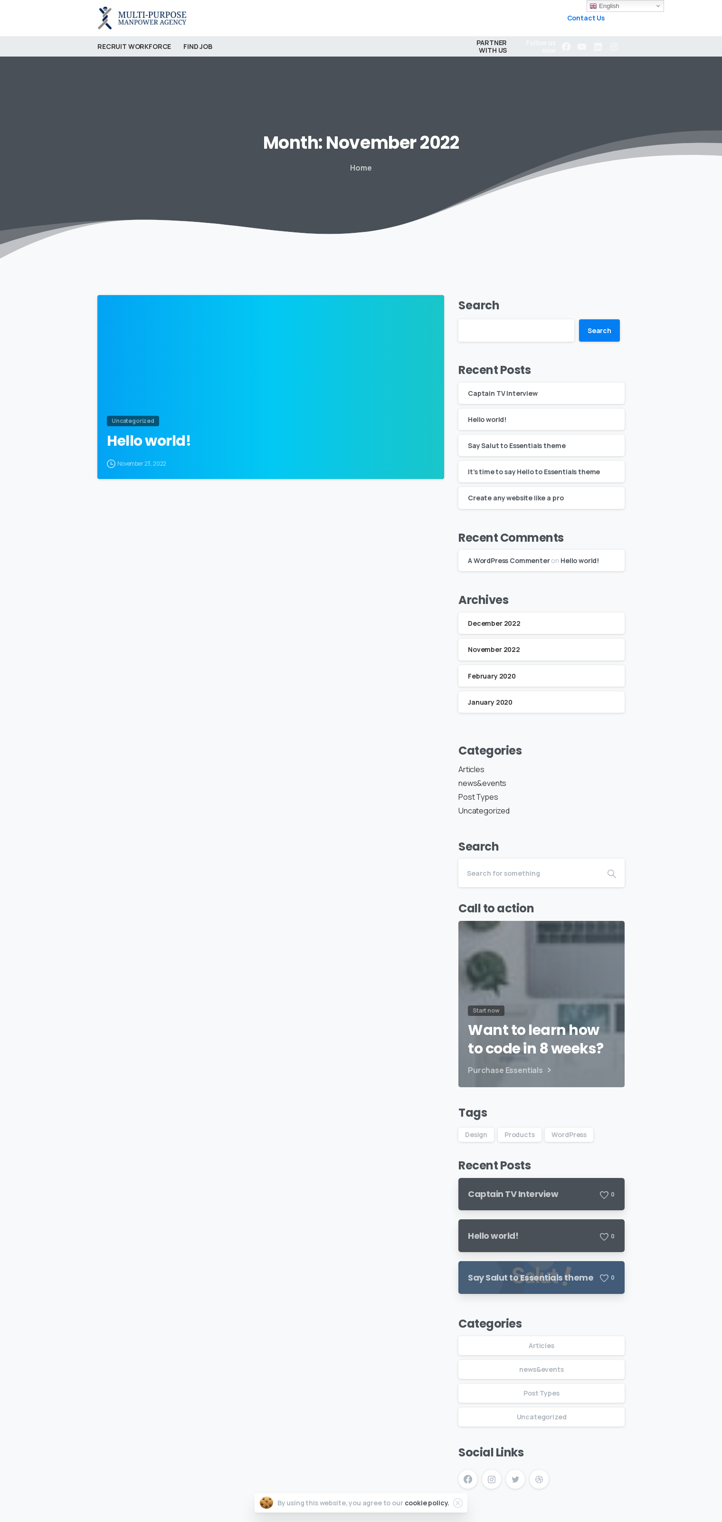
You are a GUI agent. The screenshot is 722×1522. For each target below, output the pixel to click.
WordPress (569, 1134)
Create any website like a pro (515, 497)
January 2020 (490, 702)
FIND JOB (197, 46)
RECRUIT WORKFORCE (134, 46)
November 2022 (494, 649)
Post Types (478, 797)
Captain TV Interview (503, 393)
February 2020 (492, 675)
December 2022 (494, 623)
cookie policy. (427, 1502)
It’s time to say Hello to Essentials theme (534, 471)
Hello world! (149, 441)
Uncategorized (484, 810)
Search (479, 305)
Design (476, 1134)
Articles (471, 769)
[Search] (528, 873)
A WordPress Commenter (509, 560)
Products (519, 1134)
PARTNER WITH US (491, 46)
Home (360, 168)
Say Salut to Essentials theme (516, 445)
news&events (482, 783)
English (604, 6)
